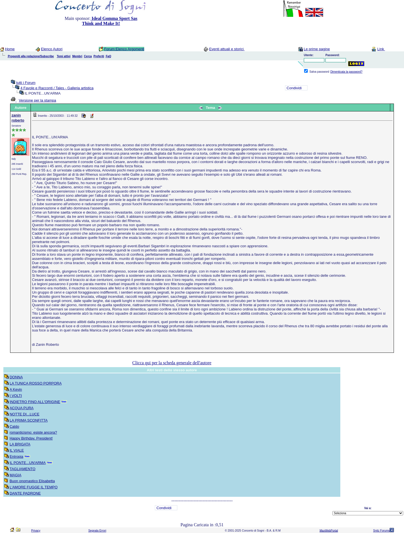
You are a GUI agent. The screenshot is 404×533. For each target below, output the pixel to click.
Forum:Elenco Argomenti (124, 49)
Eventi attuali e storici (226, 49)
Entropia (16, 456)
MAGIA (15, 475)
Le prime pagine (317, 49)
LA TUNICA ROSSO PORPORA (35, 383)
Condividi (294, 88)
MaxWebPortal (329, 530)
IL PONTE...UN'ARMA (27, 463)
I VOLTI (16, 396)
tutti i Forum (26, 83)
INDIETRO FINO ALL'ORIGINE (35, 402)
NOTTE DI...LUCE (24, 414)
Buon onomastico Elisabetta (32, 481)
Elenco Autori (52, 49)
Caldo (14, 426)
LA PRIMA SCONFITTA (29, 420)
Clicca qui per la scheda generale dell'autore (172, 362)
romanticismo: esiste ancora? (33, 432)
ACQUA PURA (21, 408)
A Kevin (16, 389)
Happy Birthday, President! (31, 438)
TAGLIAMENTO (22, 469)
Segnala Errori (97, 530)
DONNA (16, 377)
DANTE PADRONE (25, 493)
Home (10, 49)
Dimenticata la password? (346, 71)
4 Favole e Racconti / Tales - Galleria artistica (57, 88)
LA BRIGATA (20, 444)
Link (381, 49)
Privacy (35, 530)
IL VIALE (17, 450)
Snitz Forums (381, 530)
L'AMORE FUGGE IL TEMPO (34, 487)
